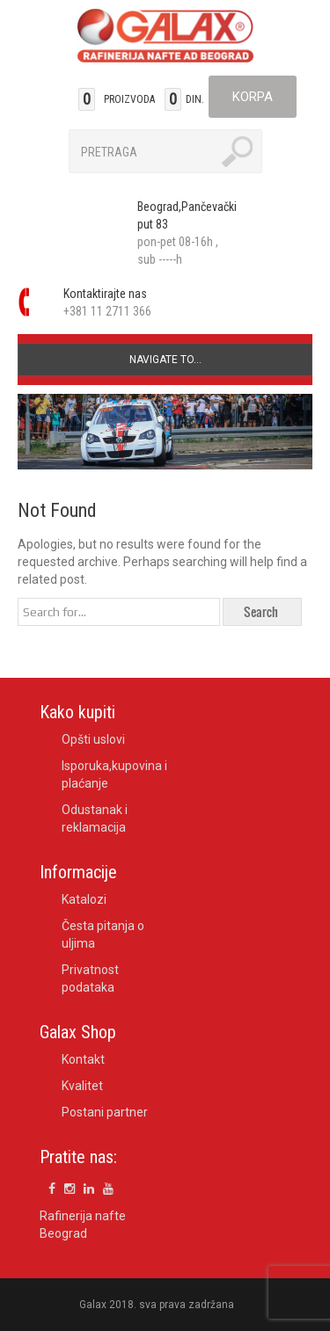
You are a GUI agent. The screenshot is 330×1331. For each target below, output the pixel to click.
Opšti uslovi (93, 739)
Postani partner (105, 1112)
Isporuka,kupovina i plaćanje (114, 774)
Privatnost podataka (90, 978)
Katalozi (84, 899)
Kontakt (83, 1059)
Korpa (252, 97)
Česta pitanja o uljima (103, 934)
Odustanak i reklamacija (95, 818)
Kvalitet (82, 1086)
